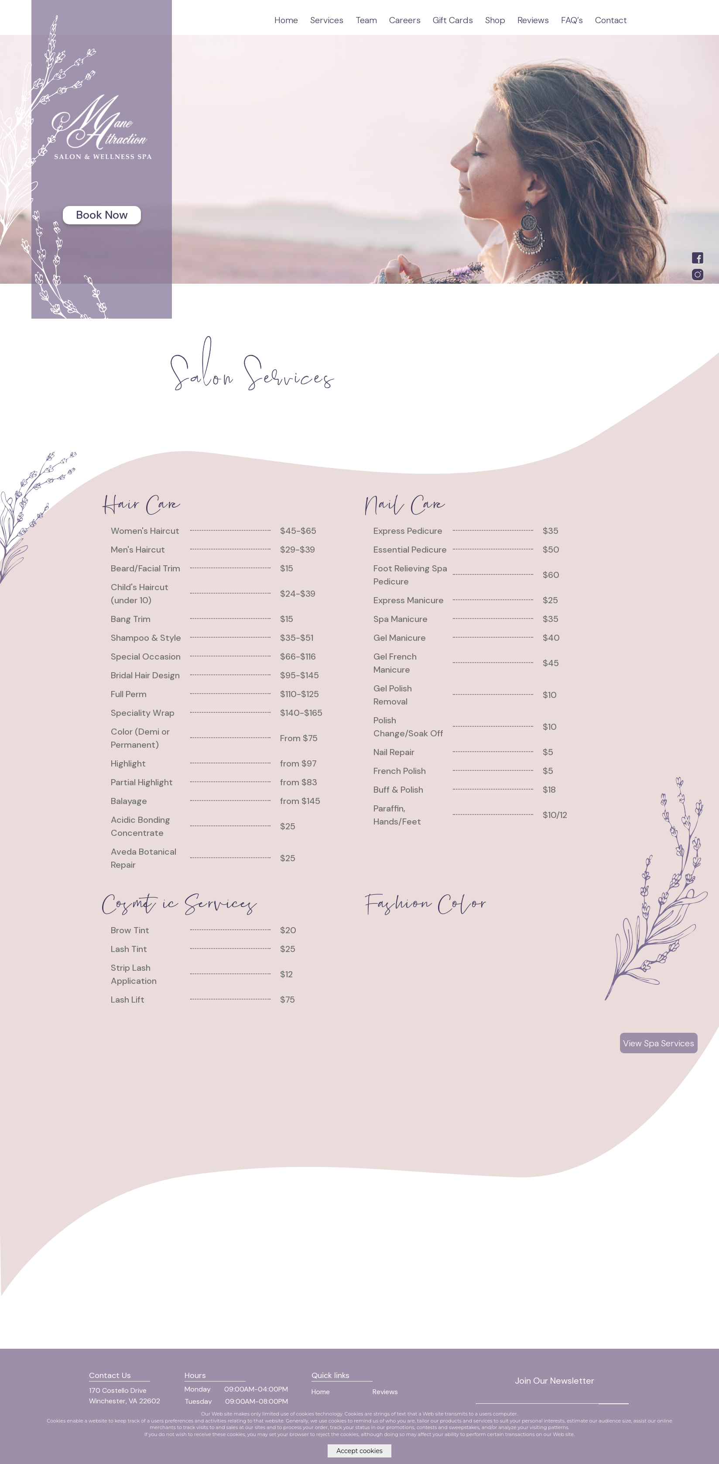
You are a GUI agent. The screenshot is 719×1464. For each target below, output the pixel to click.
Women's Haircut (145, 530)
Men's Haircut (138, 549)
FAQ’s (572, 20)
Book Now (102, 214)
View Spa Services (658, 1043)
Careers (405, 20)
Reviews (533, 20)
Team (366, 20)
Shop (495, 20)
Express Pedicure (407, 530)
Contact (611, 20)
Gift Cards (453, 20)
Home (286, 20)
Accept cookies (359, 1451)
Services (326, 20)
